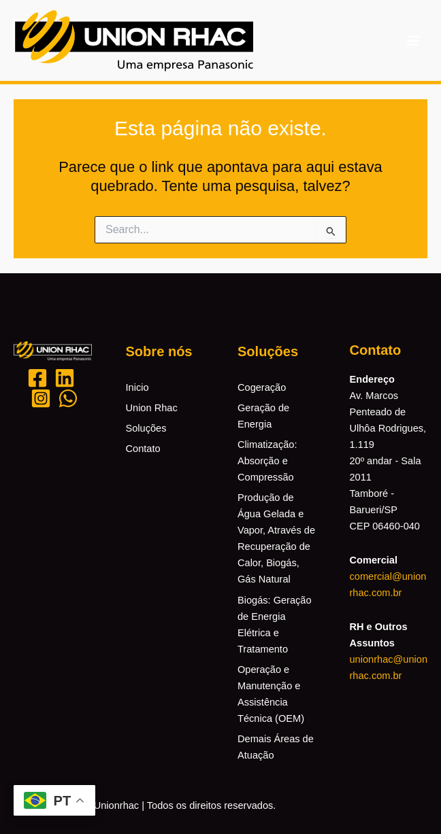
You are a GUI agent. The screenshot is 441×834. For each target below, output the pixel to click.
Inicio (137, 387)
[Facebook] (37, 378)
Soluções (146, 428)
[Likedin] (64, 378)
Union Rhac (152, 407)
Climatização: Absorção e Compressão (267, 461)
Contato (143, 448)
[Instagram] (41, 398)
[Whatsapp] (68, 398)
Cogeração (262, 387)
